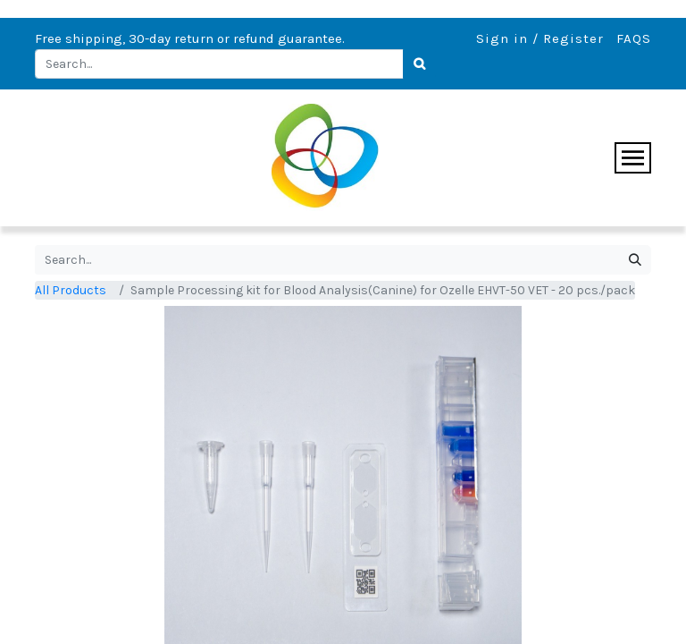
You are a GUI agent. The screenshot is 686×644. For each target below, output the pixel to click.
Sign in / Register (540, 38)
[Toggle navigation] (633, 158)
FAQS (633, 38)
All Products (70, 290)
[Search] (420, 64)
